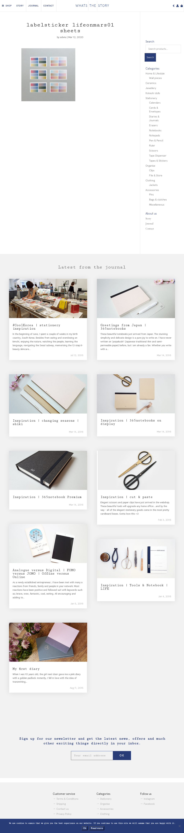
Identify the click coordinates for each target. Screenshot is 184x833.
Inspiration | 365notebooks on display (130, 422)
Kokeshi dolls (153, 93)
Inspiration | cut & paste (126, 497)
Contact (48, 6)
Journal (33, 6)
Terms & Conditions (67, 798)
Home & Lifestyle (155, 73)
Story (20, 6)
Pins (151, 194)
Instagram (149, 798)
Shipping (61, 803)
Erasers (153, 125)
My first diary (26, 669)
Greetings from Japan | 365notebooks (123, 326)
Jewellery (151, 88)
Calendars (154, 102)
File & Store (155, 175)
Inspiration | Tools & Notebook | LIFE (134, 587)
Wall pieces (155, 78)
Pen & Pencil (156, 140)
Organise (150, 165)
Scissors (153, 150)
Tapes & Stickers (158, 160)
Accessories (152, 190)
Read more (97, 828)
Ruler (152, 145)
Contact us (62, 808)
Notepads (154, 135)
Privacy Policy (63, 813)
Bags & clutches (158, 199)
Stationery (151, 98)
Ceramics (151, 83)
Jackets (153, 185)
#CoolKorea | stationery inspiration (36, 326)
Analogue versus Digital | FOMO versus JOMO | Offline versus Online (44, 573)
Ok (84, 828)
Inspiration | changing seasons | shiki (46, 422)
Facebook (149, 803)
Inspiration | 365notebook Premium (47, 497)
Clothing (150, 180)
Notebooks (155, 130)
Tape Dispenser (157, 155)
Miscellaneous (156, 204)
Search (150, 57)
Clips (151, 170)
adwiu (63, 37)
